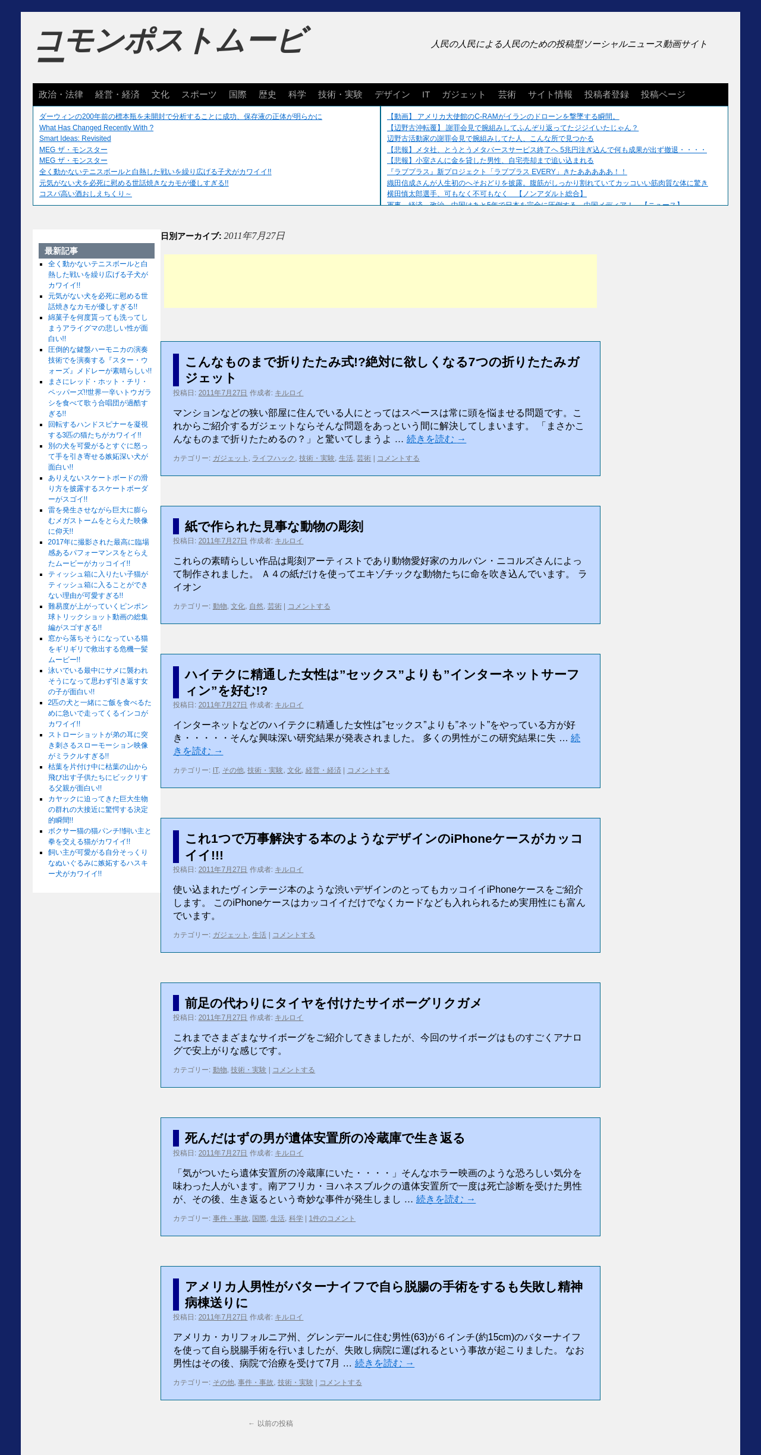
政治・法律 (61, 94)
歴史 (267, 94)
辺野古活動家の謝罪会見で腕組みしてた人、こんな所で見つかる (490, 138)
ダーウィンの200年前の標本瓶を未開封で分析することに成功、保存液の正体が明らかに (180, 116)
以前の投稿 (270, 1423)
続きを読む (436, 439)
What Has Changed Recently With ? (96, 128)
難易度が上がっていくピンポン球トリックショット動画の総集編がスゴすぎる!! (98, 617)
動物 (220, 606)
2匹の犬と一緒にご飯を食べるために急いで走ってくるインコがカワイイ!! (100, 713)
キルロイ (289, 393)
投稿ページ (663, 94)
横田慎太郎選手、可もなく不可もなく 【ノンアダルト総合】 (487, 194)
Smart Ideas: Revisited (75, 138)
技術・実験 (340, 94)
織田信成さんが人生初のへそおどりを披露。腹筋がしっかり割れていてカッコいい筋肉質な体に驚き (547, 183)
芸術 (507, 94)
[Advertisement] (380, 281)
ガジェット (464, 94)
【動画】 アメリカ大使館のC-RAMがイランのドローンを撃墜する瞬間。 (503, 116)
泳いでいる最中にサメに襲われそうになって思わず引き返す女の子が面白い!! (98, 681)
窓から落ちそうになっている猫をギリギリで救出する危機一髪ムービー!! (98, 649)
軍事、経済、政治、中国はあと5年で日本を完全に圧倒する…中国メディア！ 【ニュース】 (535, 205)
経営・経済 (117, 94)
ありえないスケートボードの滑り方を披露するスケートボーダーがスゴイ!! (98, 488)
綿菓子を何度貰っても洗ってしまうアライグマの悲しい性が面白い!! (98, 328)
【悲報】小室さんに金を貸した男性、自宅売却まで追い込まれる (490, 160)
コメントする (398, 458)
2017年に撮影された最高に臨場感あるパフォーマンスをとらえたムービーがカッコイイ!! (99, 553)
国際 (238, 94)
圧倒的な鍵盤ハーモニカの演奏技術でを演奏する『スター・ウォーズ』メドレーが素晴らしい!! (100, 360)
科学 (297, 94)
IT (426, 94)
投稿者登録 (606, 94)
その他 (233, 770)
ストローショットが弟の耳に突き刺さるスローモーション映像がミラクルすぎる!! (98, 745)
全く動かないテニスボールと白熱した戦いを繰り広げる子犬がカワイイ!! (155, 172)
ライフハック (273, 458)
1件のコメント (332, 1218)
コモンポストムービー (169, 51)
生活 (346, 458)
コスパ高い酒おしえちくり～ (85, 194)
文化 (160, 94)
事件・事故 (231, 1218)
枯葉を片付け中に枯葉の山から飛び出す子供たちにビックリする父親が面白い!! (98, 777)
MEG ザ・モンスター (73, 150)
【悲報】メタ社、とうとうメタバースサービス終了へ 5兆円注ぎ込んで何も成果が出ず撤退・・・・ (547, 150)
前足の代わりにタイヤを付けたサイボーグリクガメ (334, 1003)
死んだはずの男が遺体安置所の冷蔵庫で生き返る (325, 1138)
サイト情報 (550, 94)
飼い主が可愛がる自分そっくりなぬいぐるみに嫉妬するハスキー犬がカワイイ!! (98, 863)
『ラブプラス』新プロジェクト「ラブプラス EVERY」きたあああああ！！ (507, 172)
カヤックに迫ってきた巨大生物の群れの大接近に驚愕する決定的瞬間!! (98, 809)
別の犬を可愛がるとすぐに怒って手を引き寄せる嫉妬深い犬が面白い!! (98, 456)
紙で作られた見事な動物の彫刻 (274, 526)
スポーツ (199, 94)
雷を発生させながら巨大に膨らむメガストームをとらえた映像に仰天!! (98, 521)
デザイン (392, 94)
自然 (256, 606)
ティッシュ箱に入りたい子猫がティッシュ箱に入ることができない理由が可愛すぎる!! (98, 585)
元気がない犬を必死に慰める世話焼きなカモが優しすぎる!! (134, 183)
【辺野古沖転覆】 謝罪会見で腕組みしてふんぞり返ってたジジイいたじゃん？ (513, 128)
